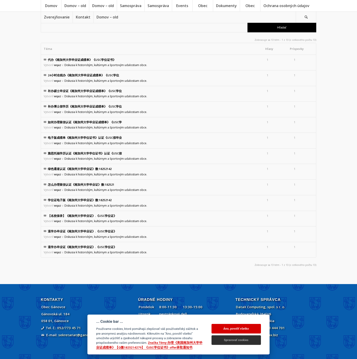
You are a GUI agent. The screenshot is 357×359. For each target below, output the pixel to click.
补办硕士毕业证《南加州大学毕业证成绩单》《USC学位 (85, 91)
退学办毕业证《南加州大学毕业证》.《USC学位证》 (82, 231)
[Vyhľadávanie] (306, 17)
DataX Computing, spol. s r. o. (260, 307)
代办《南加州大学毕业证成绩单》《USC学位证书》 (82, 60)
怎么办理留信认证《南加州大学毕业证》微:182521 (81, 184)
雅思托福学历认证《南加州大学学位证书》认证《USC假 (85, 153)
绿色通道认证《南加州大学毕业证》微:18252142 (80, 169)
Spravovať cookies (236, 340)
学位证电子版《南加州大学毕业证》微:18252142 (80, 200)
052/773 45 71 (69, 328)
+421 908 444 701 (270, 328)
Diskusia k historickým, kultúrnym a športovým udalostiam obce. (105, 65)
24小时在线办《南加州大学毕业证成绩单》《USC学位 (83, 75)
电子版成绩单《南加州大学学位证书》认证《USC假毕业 (85, 138)
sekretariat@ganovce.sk (78, 335)
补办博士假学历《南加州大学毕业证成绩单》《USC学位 (85, 106)
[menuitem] (51, 5)
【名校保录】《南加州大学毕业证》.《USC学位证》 (82, 216)
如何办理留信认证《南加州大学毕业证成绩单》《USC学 (85, 122)
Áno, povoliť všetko (236, 328)
